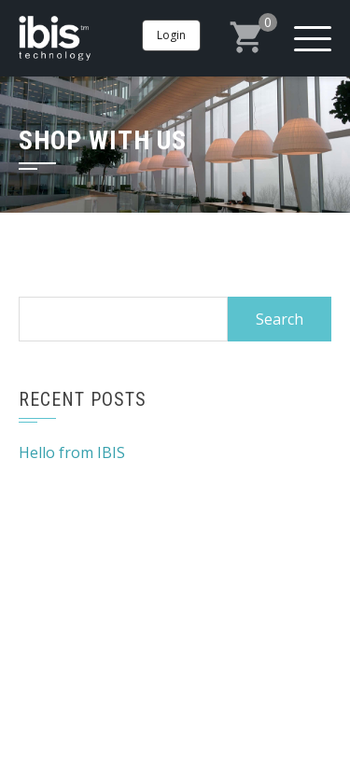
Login (171, 35)
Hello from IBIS (72, 452)
